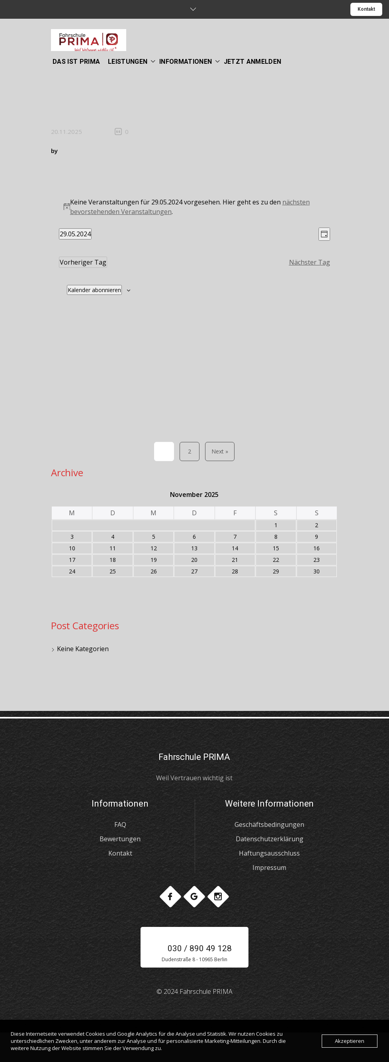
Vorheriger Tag (83, 262)
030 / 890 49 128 (194, 948)
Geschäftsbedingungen (269, 824)
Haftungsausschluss (269, 853)
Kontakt (366, 9)
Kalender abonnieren (94, 290)
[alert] (194, 206)
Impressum (269, 867)
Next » (219, 451)
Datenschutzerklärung (269, 838)
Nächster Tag (309, 262)
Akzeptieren (349, 1040)
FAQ (120, 824)
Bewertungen (120, 838)
